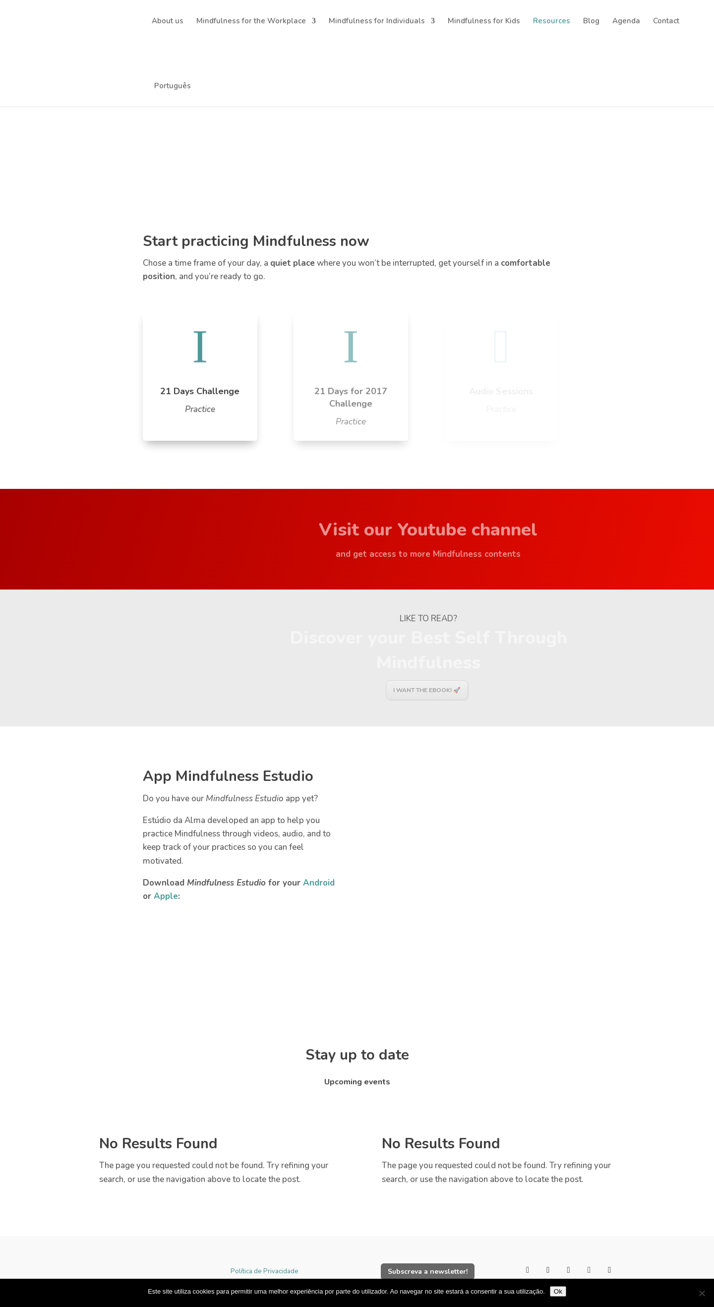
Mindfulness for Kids (484, 21)
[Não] (702, 1293)
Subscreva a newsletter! (428, 1271)
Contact (666, 21)
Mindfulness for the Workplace (251, 21)
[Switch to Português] (171, 74)
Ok (558, 1291)
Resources (551, 21)
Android (319, 883)
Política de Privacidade (264, 1271)
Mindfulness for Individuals (377, 21)
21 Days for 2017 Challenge (350, 397)
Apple (166, 896)
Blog (591, 21)
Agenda (626, 21)
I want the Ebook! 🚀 (427, 690)
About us (167, 21)
